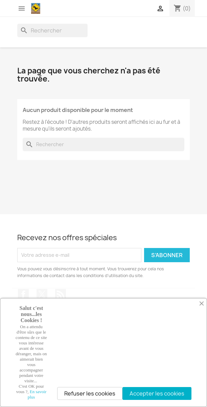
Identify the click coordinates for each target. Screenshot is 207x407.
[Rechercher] (52, 30)
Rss (60, 294)
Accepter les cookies (157, 393)
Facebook (23, 294)
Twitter (42, 294)
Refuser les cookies (89, 393)
